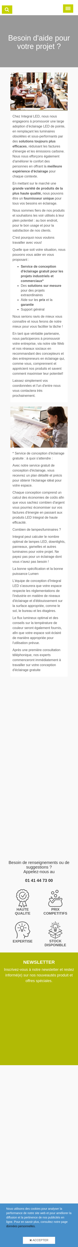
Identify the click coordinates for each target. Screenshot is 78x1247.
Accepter (39, 1240)
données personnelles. (21, 1226)
